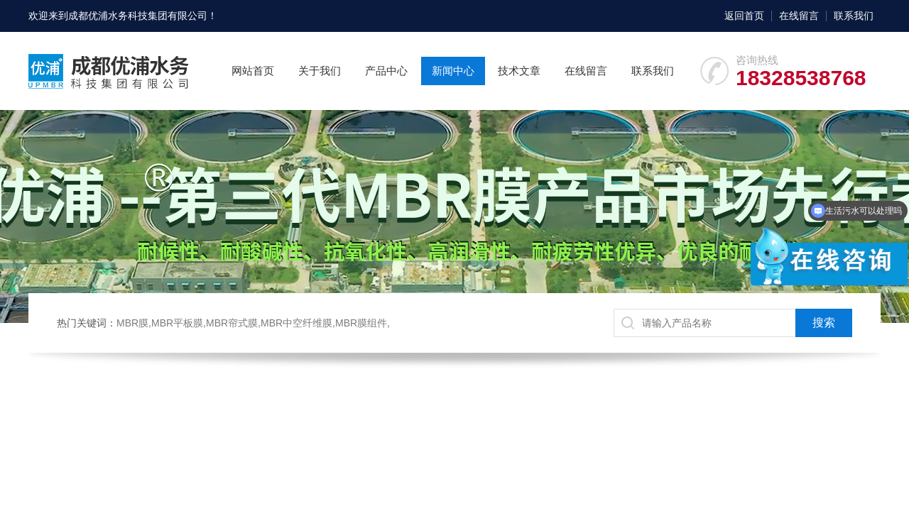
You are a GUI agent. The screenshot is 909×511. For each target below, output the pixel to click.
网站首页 (253, 71)
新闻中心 (453, 71)
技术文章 (519, 71)
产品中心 (386, 71)
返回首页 (744, 15)
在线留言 (799, 15)
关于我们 (319, 71)
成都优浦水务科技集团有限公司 (137, 15)
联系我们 (853, 15)
